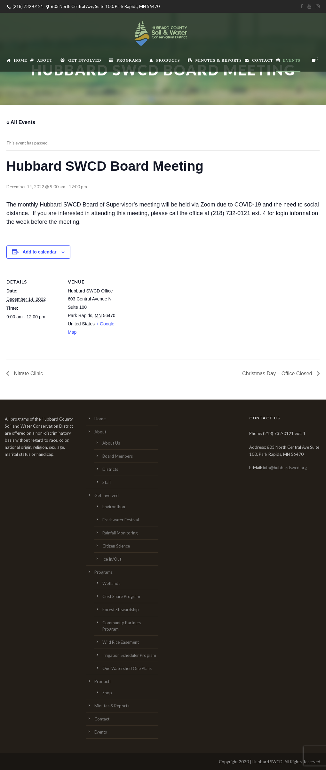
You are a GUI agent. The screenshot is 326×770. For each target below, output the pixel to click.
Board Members (117, 456)
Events (288, 60)
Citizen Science (116, 545)
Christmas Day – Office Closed (278, 373)
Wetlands (111, 583)
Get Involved (80, 60)
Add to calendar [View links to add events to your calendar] (40, 251)
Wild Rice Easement (120, 642)
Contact (259, 60)
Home (17, 60)
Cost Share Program (121, 596)
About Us (111, 443)
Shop (107, 692)
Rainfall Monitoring (120, 532)
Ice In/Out (111, 559)
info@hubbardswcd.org (285, 467)
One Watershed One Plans (127, 668)
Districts (110, 469)
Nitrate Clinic (27, 373)
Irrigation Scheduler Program (129, 655)
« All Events (20, 122)
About (41, 60)
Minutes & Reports (215, 60)
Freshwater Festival (120, 519)
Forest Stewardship (120, 609)
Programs (125, 60)
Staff (106, 482)
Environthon (113, 506)
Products (164, 60)
